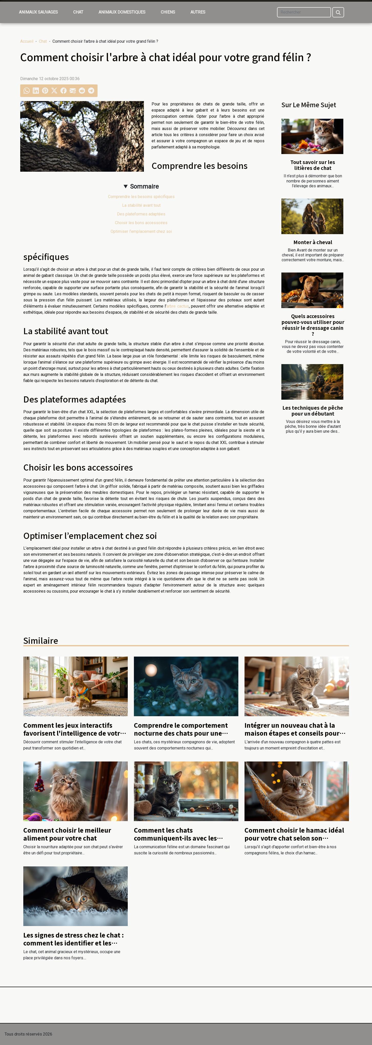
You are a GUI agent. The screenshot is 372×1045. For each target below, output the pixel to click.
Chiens (168, 12)
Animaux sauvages (38, 12)
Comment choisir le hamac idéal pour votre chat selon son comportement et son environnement (294, 841)
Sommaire (144, 186)
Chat (78, 12)
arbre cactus (177, 306)
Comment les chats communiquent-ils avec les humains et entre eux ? (175, 837)
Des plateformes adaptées (141, 214)
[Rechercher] (304, 12)
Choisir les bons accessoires (141, 222)
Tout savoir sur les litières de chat (312, 164)
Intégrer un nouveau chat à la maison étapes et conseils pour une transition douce (292, 733)
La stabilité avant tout (141, 205)
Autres (197, 12)
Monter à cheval (312, 242)
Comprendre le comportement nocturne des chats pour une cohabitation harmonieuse (181, 733)
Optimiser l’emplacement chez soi (141, 231)
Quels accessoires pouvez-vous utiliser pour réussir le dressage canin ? (312, 324)
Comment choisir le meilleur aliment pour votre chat (67, 833)
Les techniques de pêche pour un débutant (312, 410)
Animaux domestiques (122, 12)
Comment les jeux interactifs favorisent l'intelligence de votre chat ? (73, 733)
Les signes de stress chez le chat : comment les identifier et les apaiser (73, 942)
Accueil (26, 41)
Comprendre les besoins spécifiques (141, 196)
